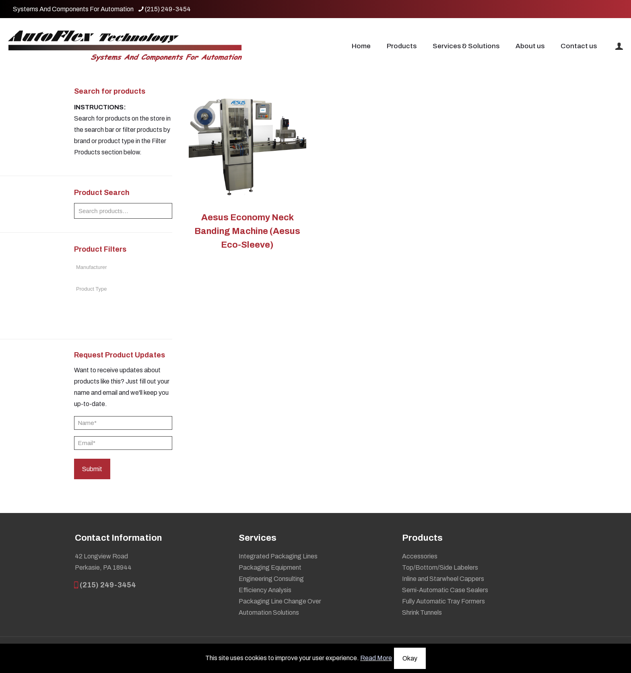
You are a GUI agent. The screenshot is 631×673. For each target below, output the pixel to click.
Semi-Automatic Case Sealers (445, 590)
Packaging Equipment (270, 567)
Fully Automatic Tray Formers (443, 601)
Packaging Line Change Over (280, 601)
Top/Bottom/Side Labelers (440, 567)
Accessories (419, 556)
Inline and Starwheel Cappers (443, 578)
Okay (409, 658)
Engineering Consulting (271, 578)
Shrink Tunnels (422, 612)
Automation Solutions (269, 612)
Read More (376, 658)
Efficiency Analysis (265, 590)
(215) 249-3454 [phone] (168, 9)
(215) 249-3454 (105, 585)
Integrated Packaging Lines (278, 556)
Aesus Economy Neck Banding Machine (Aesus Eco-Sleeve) (247, 231)
